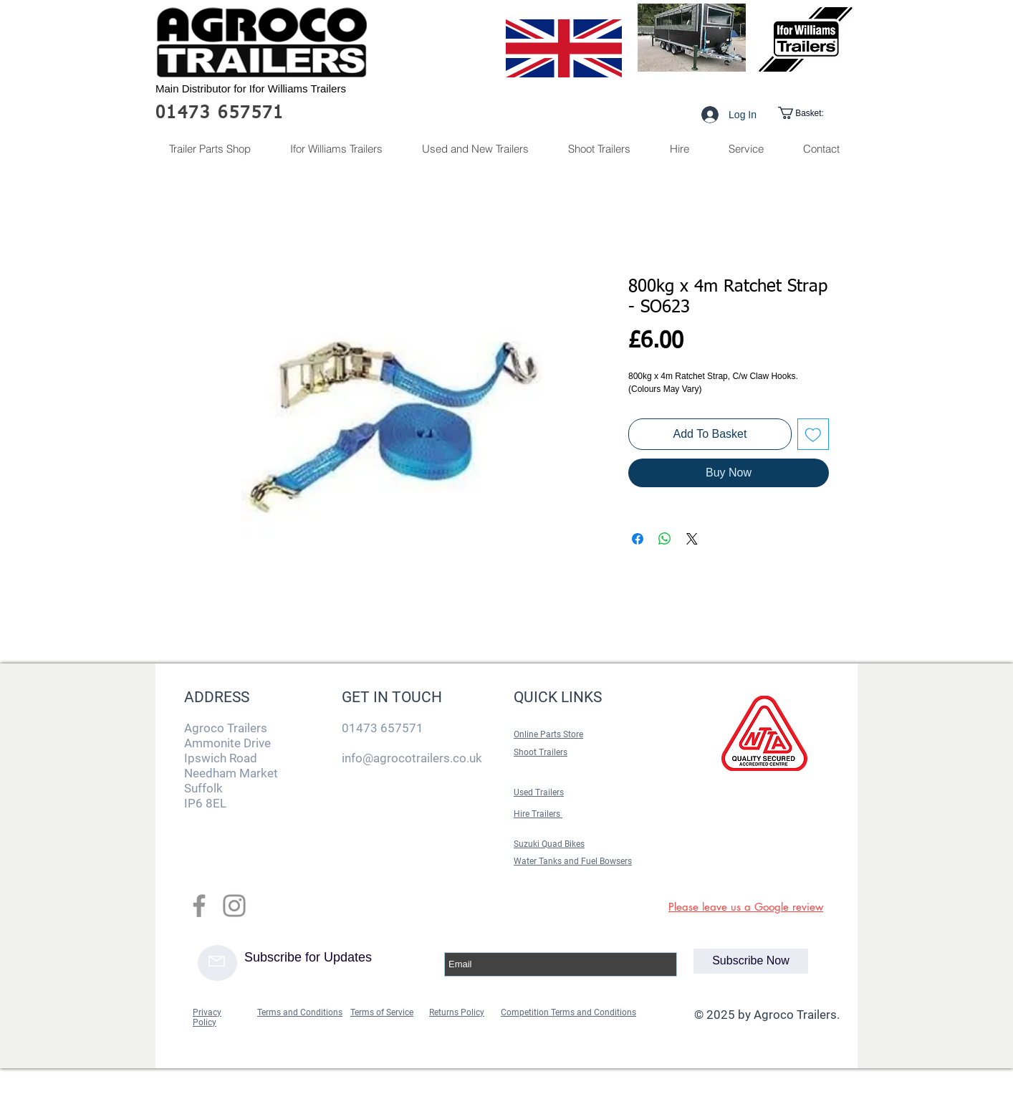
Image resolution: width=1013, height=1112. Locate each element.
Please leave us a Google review (745, 907)
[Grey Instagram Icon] (234, 906)
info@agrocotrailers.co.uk (412, 758)
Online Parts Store (548, 734)
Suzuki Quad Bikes (549, 844)
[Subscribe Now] (750, 961)
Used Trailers (539, 792)
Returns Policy (456, 1012)
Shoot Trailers (540, 752)
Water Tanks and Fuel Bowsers (573, 861)
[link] (812, 113)
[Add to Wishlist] (813, 434)
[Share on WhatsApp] (664, 538)
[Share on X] (692, 538)
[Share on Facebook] (637, 538)
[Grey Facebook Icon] (199, 906)
